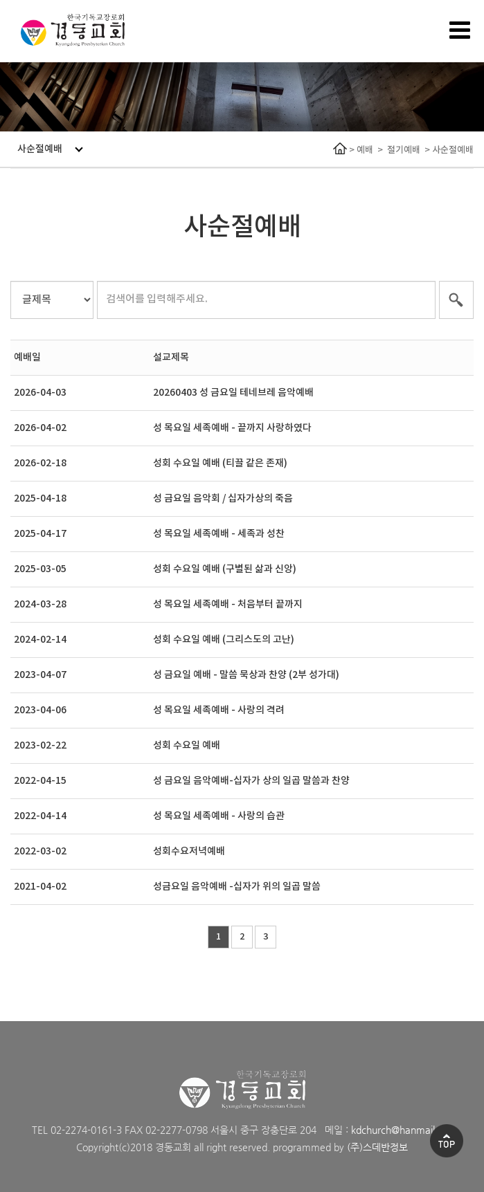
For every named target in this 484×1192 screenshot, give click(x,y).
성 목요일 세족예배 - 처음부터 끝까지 (228, 604)
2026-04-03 (40, 392)
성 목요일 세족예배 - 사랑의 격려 (219, 710)
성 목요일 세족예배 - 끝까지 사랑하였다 (232, 428)
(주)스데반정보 (377, 1147)
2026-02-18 (40, 463)
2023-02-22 (40, 745)
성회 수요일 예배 (186, 745)
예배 (365, 150)
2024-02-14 (40, 639)
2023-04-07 (40, 675)
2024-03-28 (40, 604)
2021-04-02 (40, 886)
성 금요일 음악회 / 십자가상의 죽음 (223, 498)
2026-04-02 (40, 428)
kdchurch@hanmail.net (401, 1129)
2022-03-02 (40, 851)
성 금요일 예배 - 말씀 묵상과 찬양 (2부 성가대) (246, 675)
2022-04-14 (40, 816)
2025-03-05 (40, 569)
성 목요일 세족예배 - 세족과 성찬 (219, 534)
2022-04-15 (40, 781)
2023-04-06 (40, 710)
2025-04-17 (40, 534)
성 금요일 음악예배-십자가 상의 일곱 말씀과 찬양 (251, 781)
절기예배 (403, 150)
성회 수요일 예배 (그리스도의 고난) (223, 639)
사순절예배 (50, 149)
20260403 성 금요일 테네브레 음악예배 (233, 392)
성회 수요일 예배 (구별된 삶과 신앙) (224, 569)
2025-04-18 (40, 498)
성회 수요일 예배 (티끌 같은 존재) (220, 463)
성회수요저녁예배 (189, 851)
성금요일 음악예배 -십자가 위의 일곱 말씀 (237, 886)
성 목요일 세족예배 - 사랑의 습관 (219, 816)
